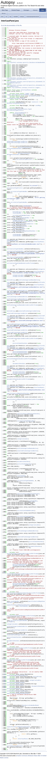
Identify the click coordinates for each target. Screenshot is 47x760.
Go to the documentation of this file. (11, 25)
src (6, 16)
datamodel (39, 78)
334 (4, 684)
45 (4, 96)
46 (4, 97)
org (10, 16)
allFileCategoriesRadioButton (23, 221)
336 (4, 687)
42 (4, 90)
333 (4, 681)
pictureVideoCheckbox (25, 147)
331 (4, 678)
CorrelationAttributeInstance (17, 109)
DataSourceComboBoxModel (15, 103)
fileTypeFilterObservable (15, 98)
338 (4, 692)
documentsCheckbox (24, 153)
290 (4, 573)
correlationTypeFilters (15, 110)
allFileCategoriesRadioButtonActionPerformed (22, 305)
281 (4, 552)
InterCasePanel (26, 90)
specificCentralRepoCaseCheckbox (24, 231)
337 (4, 690)
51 (4, 105)
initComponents (18, 114)
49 (4, 102)
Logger (37, 87)
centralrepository (29, 78)
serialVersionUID (34, 96)
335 (4, 686)
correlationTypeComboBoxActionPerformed (21, 263)
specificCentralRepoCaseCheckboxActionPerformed (23, 399)
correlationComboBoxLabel (21, 215)
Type (29, 109)
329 (4, 674)
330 (4, 676)
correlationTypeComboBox (19, 191)
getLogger (15, 95)
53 (4, 108)
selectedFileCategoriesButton (17, 141)
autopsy (22, 16)
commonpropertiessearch (32, 16)
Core (2, 16)
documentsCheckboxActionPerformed (18, 379)
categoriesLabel (18, 220)
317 (4, 647)
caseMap (37, 105)
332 (4, 680)
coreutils (31, 87)
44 (4, 93)
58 (4, 113)
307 (4, 614)
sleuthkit (16, 16)
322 (4, 659)
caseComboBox (17, 213)
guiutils (26, 62)
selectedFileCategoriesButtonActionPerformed (22, 338)
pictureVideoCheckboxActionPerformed (19, 359)
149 (4, 209)
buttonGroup (17, 212)
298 (4, 592)
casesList (35, 102)
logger (32, 93)
